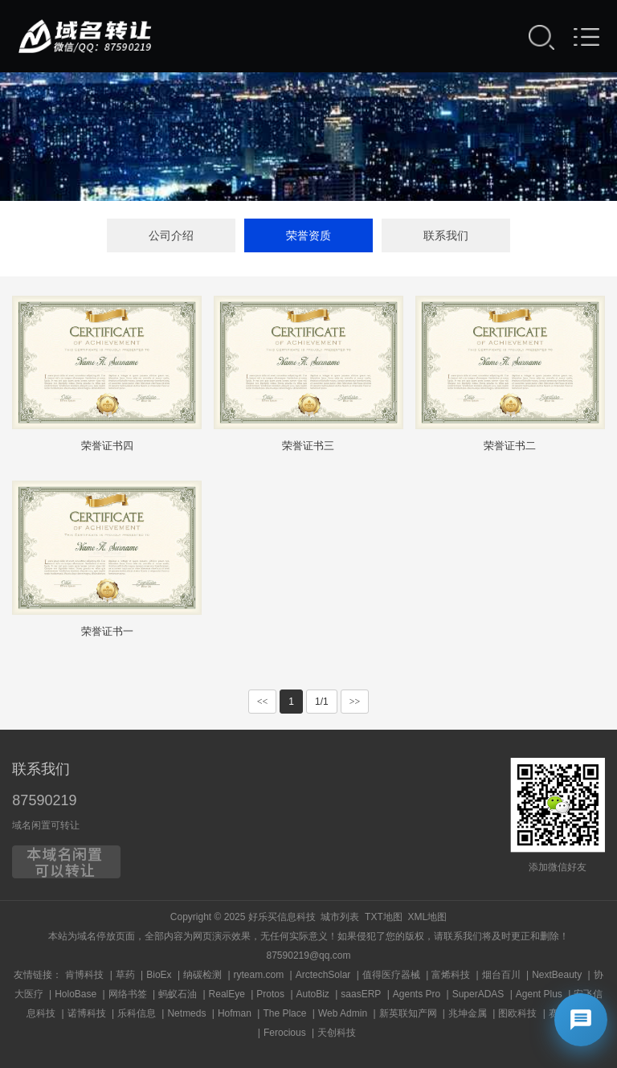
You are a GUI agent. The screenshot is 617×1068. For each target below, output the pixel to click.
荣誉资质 (308, 235)
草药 (125, 974)
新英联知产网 (408, 1013)
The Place (284, 1013)
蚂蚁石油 (177, 994)
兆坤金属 (467, 1013)
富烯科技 (450, 974)
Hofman (234, 1013)
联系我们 (445, 235)
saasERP (361, 994)
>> (355, 701)
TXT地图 (383, 917)
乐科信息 (136, 1013)
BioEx (158, 974)
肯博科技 (84, 974)
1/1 (322, 701)
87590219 (44, 800)
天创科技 (336, 1032)
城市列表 (340, 917)
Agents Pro (416, 994)
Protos (270, 994)
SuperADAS (478, 994)
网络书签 (127, 994)
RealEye (227, 994)
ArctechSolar (323, 974)
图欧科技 (517, 1013)
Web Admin (342, 1013)
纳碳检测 (202, 974)
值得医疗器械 (391, 974)
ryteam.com (259, 974)
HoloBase (75, 994)
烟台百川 (501, 974)
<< (262, 701)
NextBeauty (557, 974)
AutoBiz (312, 994)
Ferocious (285, 1032)
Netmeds (186, 1013)
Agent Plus (539, 994)
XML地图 (427, 917)
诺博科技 (86, 1013)
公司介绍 (171, 235)
